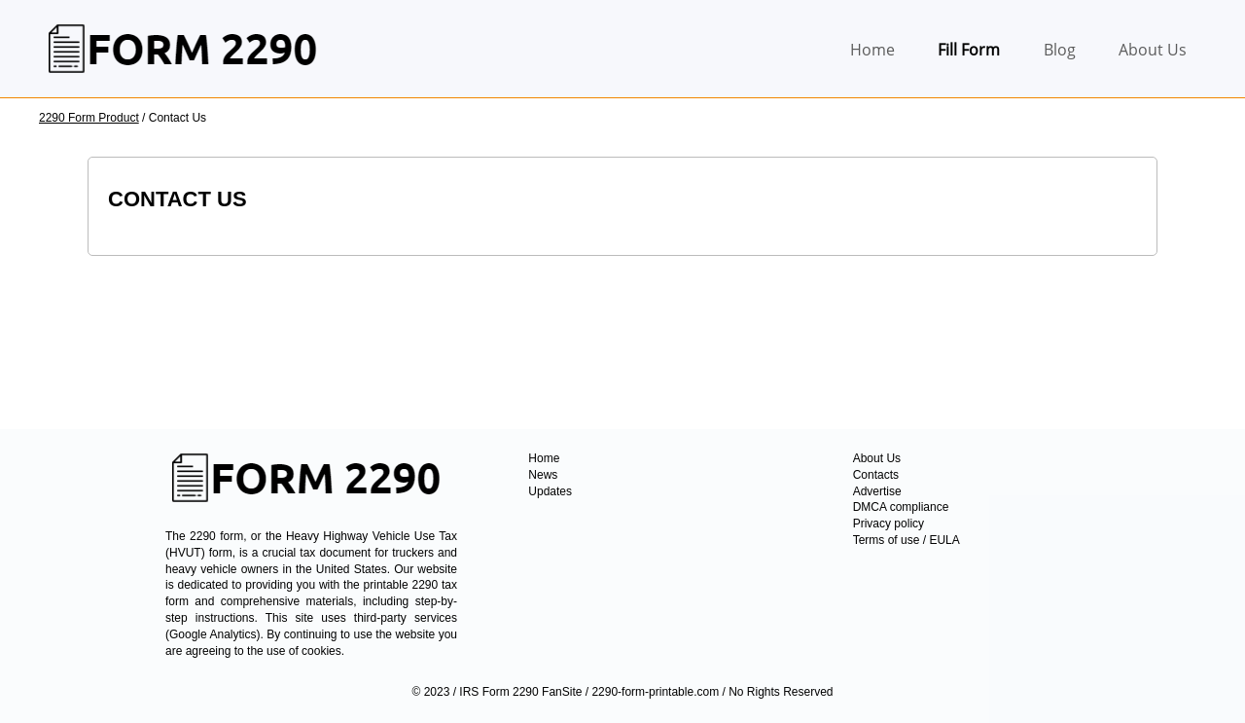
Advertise (877, 491)
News (542, 475)
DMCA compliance (901, 507)
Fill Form (969, 49)
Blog (1060, 49)
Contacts (876, 475)
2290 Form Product (89, 118)
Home (872, 49)
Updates (550, 491)
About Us (1153, 49)
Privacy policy (888, 523)
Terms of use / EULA (906, 540)
